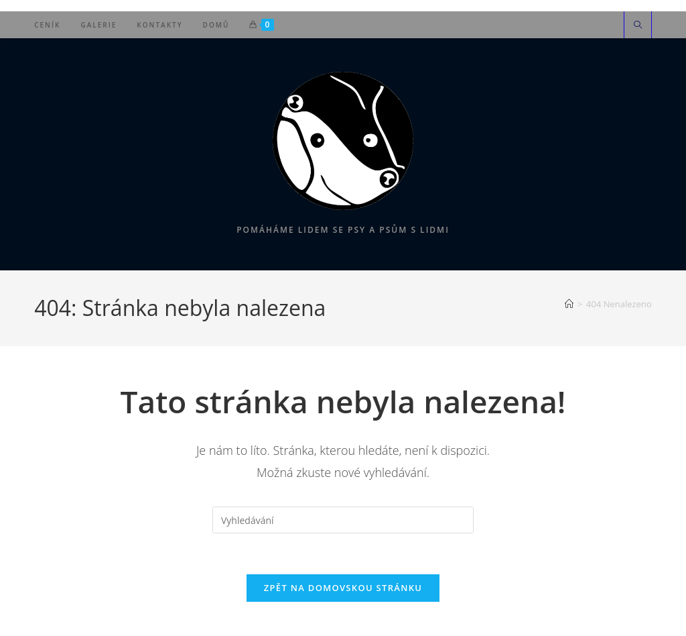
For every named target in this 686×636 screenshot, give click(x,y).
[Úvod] (569, 304)
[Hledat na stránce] (637, 25)
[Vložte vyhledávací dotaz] (343, 520)
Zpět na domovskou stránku (343, 588)
